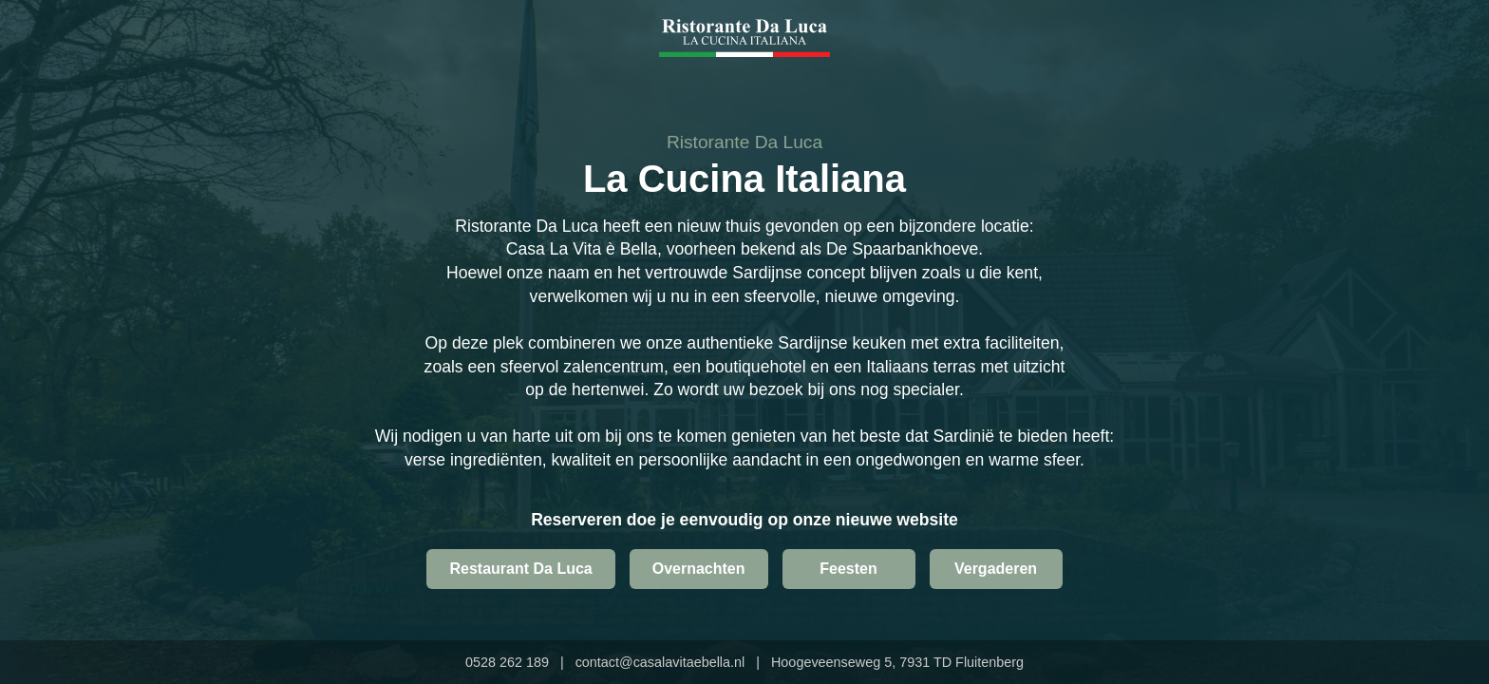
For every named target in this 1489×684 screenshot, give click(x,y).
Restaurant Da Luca (520, 568)
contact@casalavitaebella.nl (660, 662)
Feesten (848, 568)
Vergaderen (995, 568)
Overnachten (698, 568)
